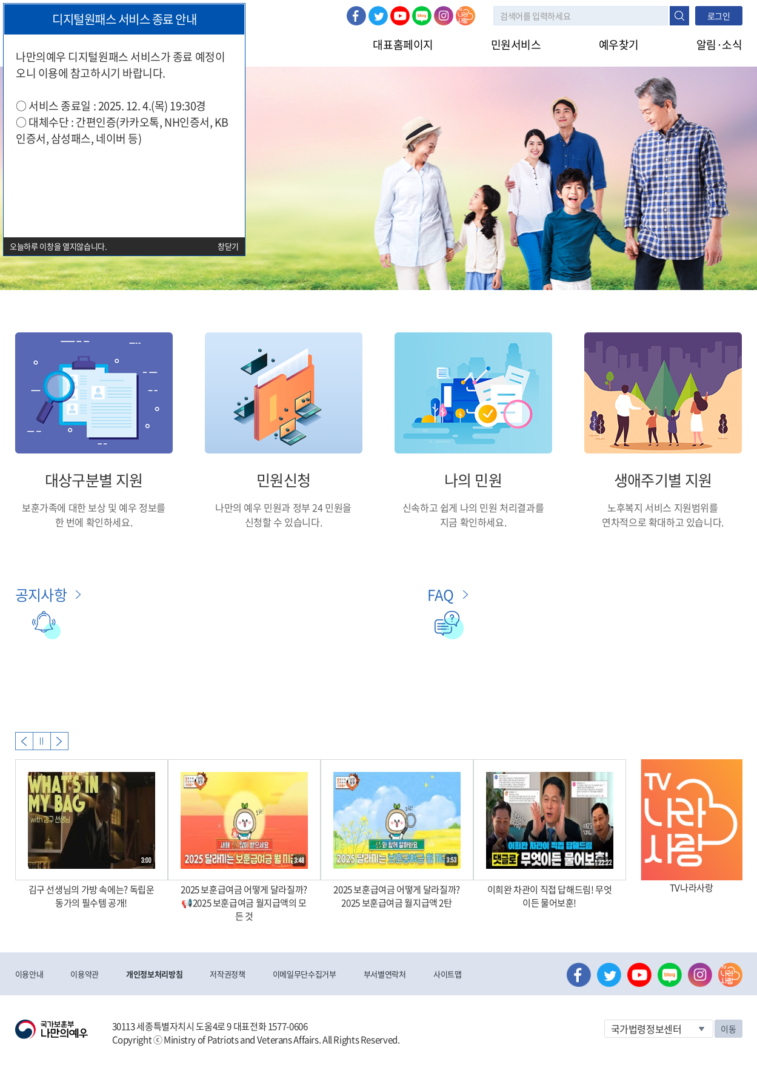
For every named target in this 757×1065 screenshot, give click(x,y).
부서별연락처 (385, 974)
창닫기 (228, 246)
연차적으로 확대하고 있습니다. (663, 522)
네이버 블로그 (422, 15)
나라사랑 (465, 15)
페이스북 (356, 15)
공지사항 (41, 594)
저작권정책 (227, 974)
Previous (24, 741)
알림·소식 (719, 44)
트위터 (378, 15)
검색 (679, 15)
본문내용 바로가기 (0, 0)
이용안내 (29, 974)
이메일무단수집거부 (304, 974)
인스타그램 (443, 15)
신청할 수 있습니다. (283, 522)
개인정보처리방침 (154, 974)
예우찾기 (619, 44)
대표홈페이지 (403, 44)
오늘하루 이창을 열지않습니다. (58, 246)
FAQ (440, 594)
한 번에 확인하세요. (94, 522)
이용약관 (84, 974)
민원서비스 (516, 44)
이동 (728, 1029)
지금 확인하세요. (473, 522)
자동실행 (42, 741)
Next (59, 741)
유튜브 (400, 15)
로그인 (718, 16)
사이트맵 (447, 974)
